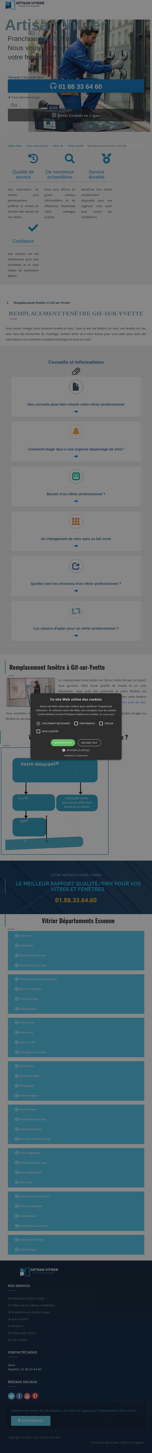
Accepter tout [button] (63, 742)
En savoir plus (107, 714)
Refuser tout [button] (89, 742)
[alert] (76, 726)
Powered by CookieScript (76, 755)
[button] (76, 726)
